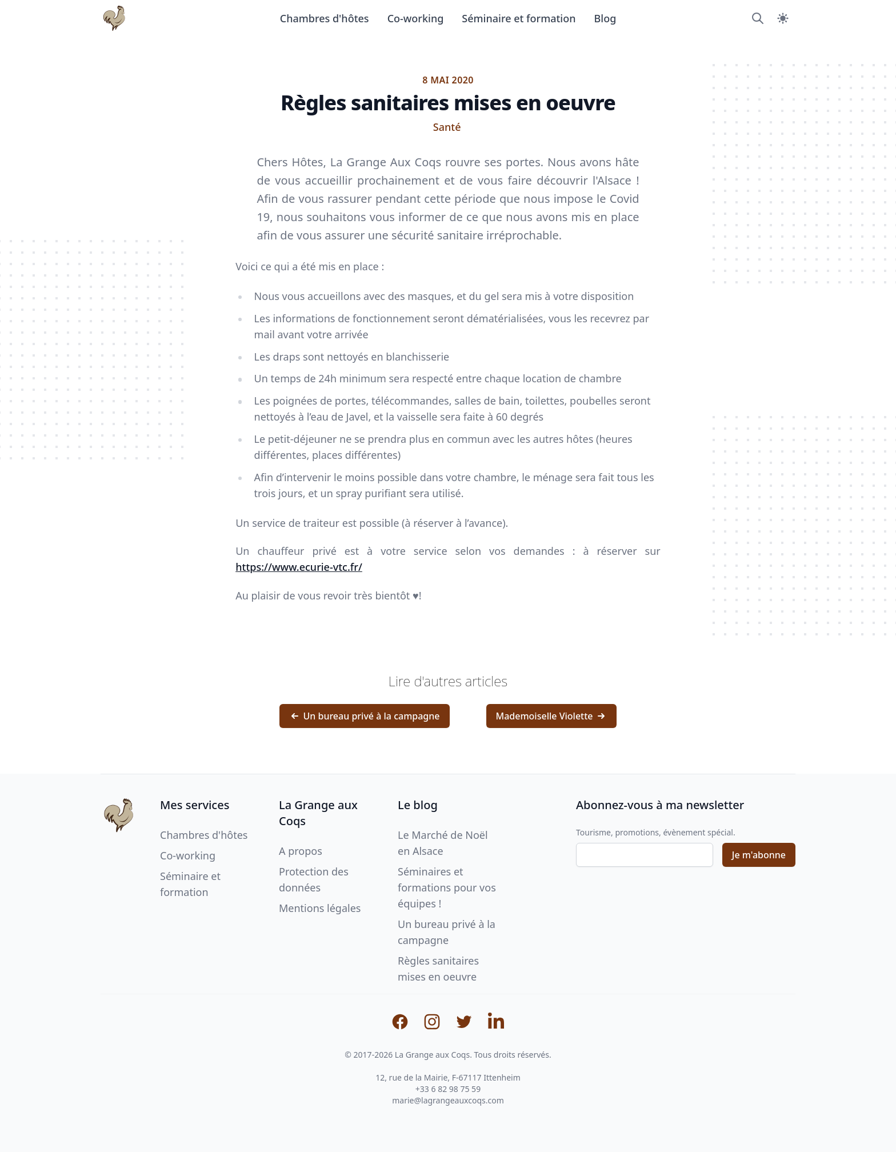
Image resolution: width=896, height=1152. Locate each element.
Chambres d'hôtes (324, 18)
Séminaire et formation (518, 18)
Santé (447, 127)
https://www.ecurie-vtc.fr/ (298, 567)
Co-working (415, 18)
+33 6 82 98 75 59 (448, 1088)
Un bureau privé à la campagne (364, 716)
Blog (605, 18)
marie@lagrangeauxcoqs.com (448, 1100)
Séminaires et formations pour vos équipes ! (447, 887)
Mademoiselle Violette (551, 716)
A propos (300, 851)
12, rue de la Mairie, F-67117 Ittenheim (448, 1077)
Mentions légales (320, 908)
